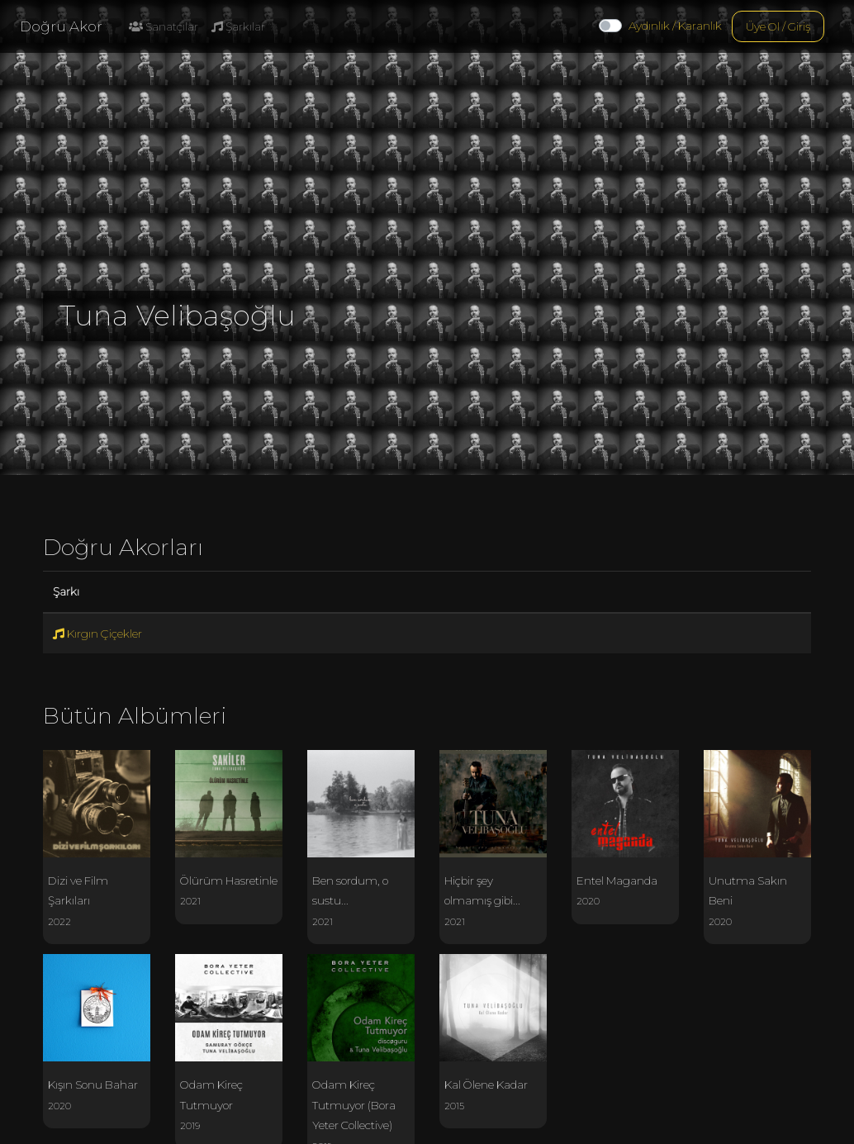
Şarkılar (238, 26)
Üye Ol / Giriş (778, 26)
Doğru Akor (61, 26)
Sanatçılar (163, 26)
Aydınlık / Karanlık (675, 25)
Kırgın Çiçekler (97, 633)
